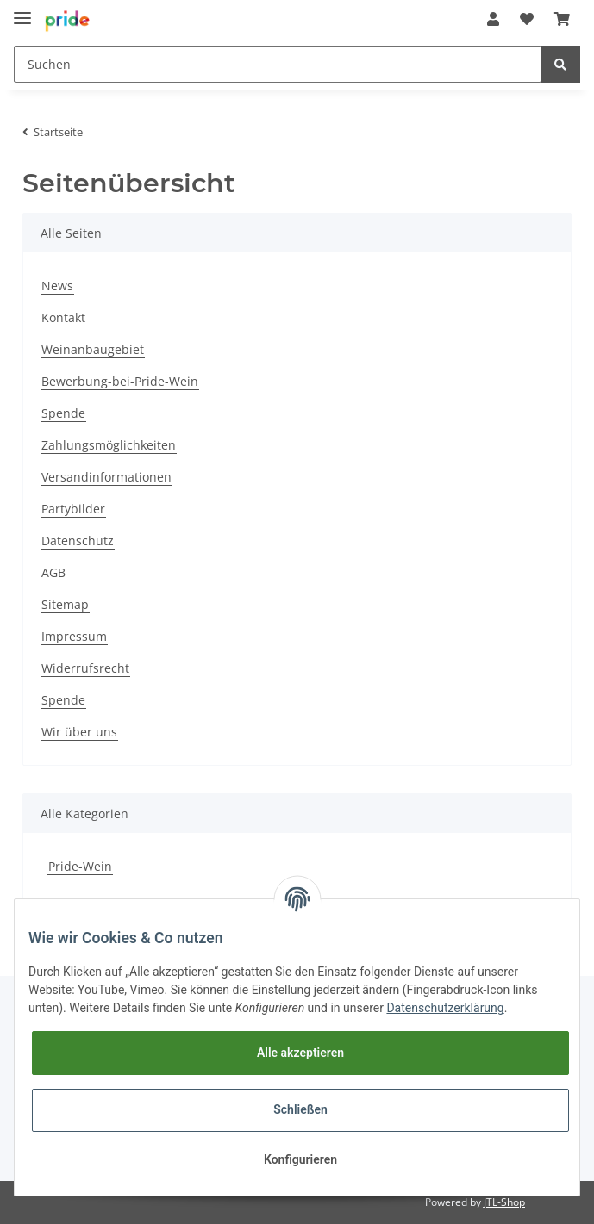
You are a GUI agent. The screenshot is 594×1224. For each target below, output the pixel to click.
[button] (493, 19)
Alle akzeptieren (300, 1052)
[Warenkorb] (562, 19)
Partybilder (73, 508)
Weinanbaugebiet (92, 349)
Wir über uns (79, 732)
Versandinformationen (106, 477)
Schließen (300, 1109)
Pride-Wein (80, 866)
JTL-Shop (504, 1202)
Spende (63, 413)
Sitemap (65, 604)
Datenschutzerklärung (444, 1008)
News (57, 285)
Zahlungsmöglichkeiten (108, 445)
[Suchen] (277, 64)
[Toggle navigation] (22, 11)
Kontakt (63, 317)
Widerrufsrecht (85, 668)
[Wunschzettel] (527, 19)
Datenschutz (77, 540)
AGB (53, 572)
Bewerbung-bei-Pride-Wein (119, 381)
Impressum (74, 636)
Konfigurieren (300, 1159)
